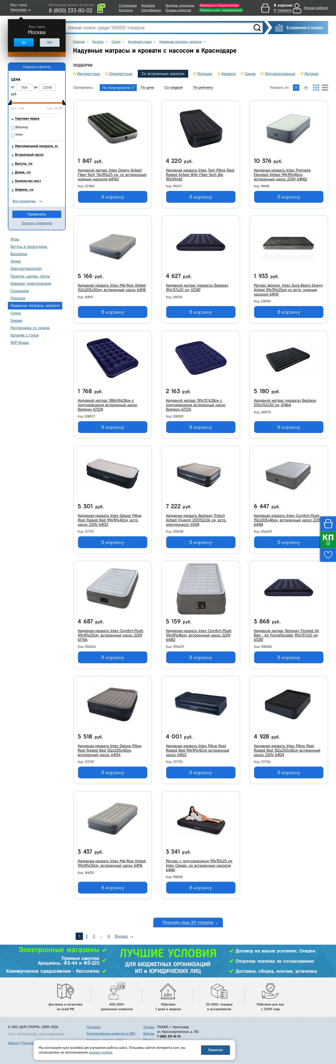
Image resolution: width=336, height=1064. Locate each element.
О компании (128, 5)
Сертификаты (151, 10)
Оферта (13, 1043)
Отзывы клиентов (178, 10)
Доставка (148, 5)
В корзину (112, 197)
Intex (19, 134)
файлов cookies (100, 1052)
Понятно (215, 1050)
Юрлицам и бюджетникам (219, 5)
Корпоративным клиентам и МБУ (111, 1033)
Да (24, 42)
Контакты (126, 10)
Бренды (148, 1033)
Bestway (21, 127)
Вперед (121, 936)
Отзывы (148, 1027)
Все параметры (24, 201)
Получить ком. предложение (221, 10)
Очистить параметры (37, 223)
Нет (49, 42)
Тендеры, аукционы (179, 5)
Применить (36, 214)
